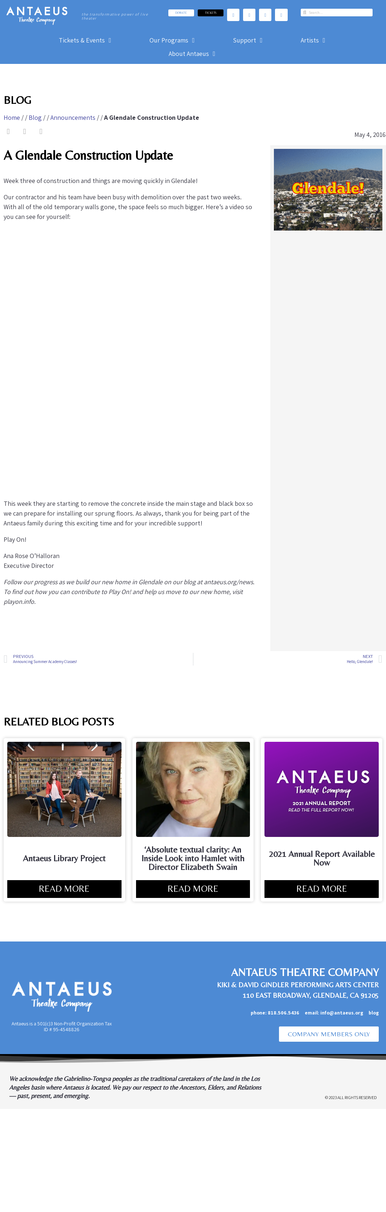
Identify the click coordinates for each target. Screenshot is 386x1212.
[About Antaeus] (193, 53)
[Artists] (314, 40)
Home (12, 117)
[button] (8, 131)
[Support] (249, 40)
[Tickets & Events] (86, 40)
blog (374, 1012)
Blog (35, 117)
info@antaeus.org (344, 1012)
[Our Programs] (173, 40)
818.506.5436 (283, 1012)
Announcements (72, 117)
